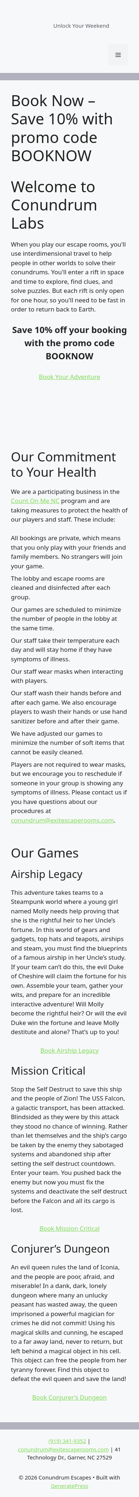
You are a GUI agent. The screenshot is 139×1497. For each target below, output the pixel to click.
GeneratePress (69, 1485)
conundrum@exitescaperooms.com (62, 820)
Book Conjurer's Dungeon (69, 1397)
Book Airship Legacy (69, 1050)
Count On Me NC (35, 500)
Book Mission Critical (70, 1228)
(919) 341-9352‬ (67, 1440)
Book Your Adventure (69, 376)
